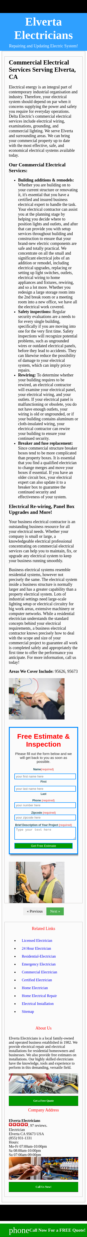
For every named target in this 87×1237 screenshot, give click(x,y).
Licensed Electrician (37, 943)
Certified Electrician (37, 982)
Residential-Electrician (39, 958)
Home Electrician (35, 990)
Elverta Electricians (43, 28)
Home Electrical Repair (39, 998)
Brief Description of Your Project (43, 825)
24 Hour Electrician (36, 950)
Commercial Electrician (39, 974)
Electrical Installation (38, 1006)
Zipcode (43, 812)
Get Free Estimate (43, 848)
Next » (55, 913)
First (43, 781)
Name (43, 769)
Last (43, 794)
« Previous (35, 913)
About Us (43, 1030)
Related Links (43, 930)
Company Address (43, 1112)
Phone (43, 800)
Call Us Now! (44, 1189)
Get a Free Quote (43, 1102)
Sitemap (28, 1014)
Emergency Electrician (39, 966)
